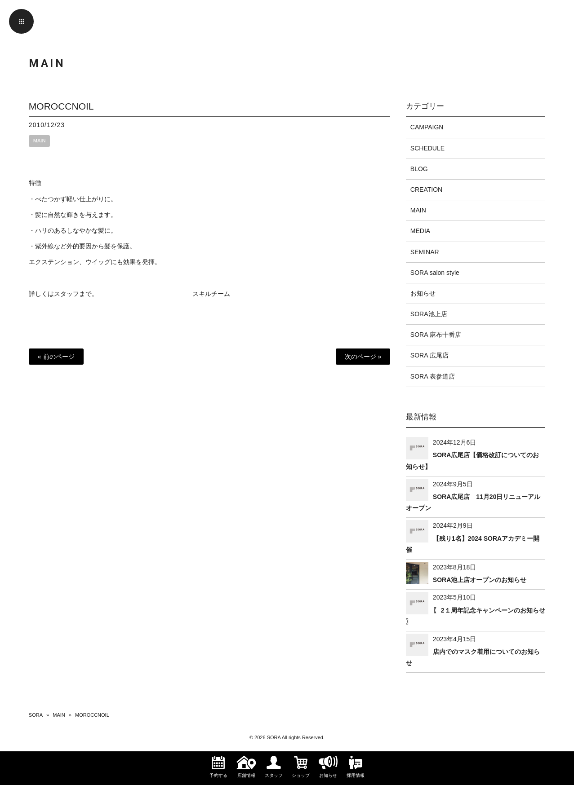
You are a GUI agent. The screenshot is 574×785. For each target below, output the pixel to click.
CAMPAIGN (427, 127)
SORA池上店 (428, 314)
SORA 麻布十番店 (435, 334)
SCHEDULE (427, 148)
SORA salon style (434, 272)
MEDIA (420, 230)
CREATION (426, 189)
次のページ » (363, 356)
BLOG (419, 168)
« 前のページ (56, 356)
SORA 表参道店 (432, 376)
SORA (36, 715)
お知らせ (423, 293)
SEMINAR (424, 252)
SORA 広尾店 (429, 355)
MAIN (39, 140)
